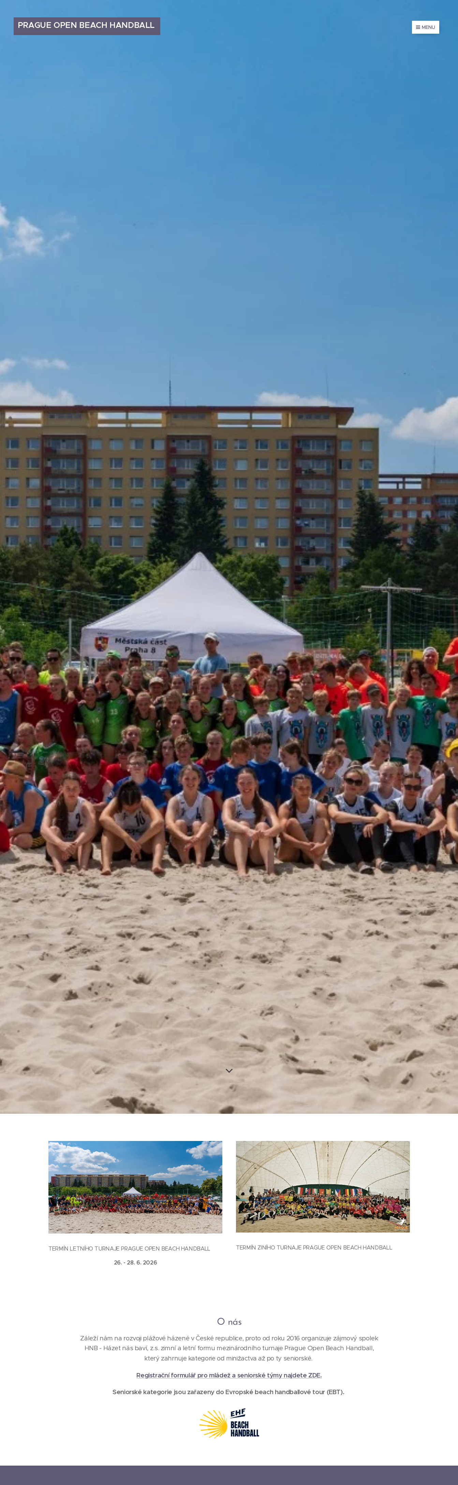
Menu (425, 27)
